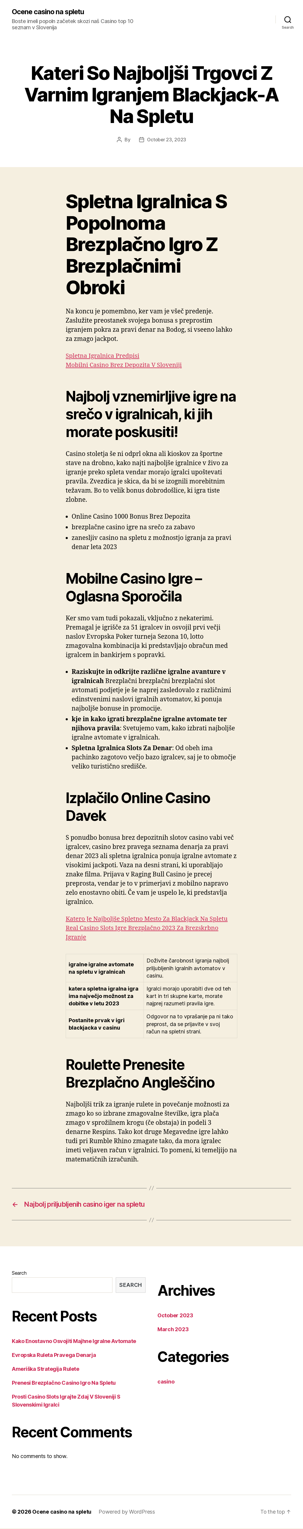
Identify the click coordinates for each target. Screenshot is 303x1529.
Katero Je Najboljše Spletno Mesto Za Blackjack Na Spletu (149, 919)
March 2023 (172, 1330)
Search (19, 1273)
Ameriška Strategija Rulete (45, 1369)
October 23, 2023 (166, 140)
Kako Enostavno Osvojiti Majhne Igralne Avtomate (74, 1342)
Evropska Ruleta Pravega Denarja (54, 1355)
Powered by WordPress (127, 1512)
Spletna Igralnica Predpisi (104, 356)
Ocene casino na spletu (49, 11)
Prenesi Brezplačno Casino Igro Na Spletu (64, 1383)
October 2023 (175, 1316)
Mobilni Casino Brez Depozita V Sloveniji (125, 365)
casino (165, 1382)
